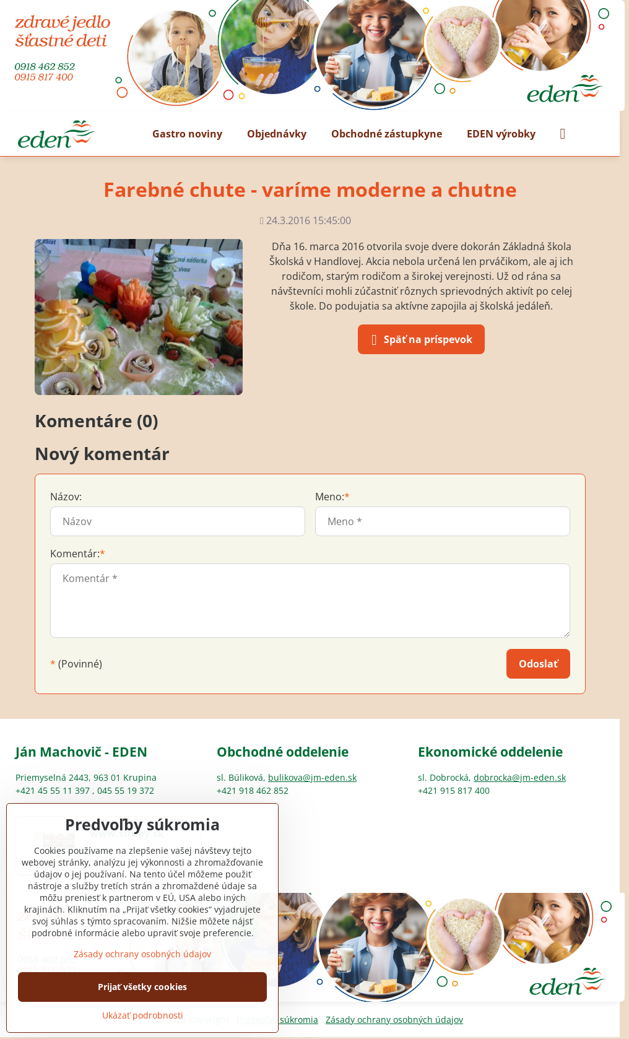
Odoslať (538, 664)
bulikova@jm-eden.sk (312, 777)
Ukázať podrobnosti (142, 1015)
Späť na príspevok (419, 340)
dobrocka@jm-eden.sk (520, 777)
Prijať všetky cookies (142, 987)
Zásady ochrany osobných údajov (394, 1019)
